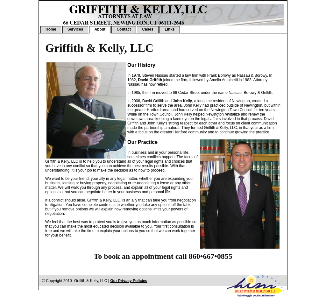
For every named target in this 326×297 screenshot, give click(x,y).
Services (75, 29)
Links (169, 29)
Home (51, 29)
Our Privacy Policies (128, 281)
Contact (124, 29)
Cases (147, 29)
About (99, 29)
